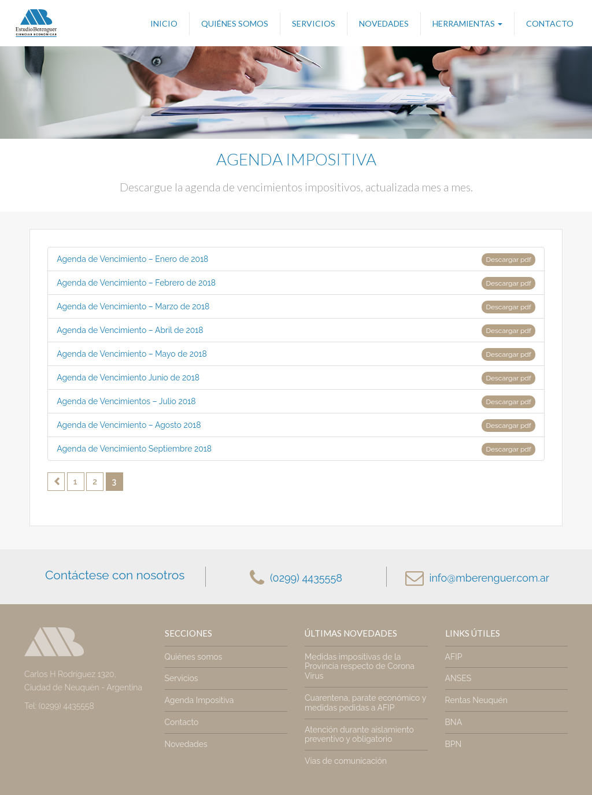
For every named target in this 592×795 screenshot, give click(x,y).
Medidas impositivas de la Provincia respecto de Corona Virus (360, 666)
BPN (453, 744)
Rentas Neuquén (476, 700)
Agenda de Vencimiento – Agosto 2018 (296, 425)
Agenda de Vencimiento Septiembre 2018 (296, 449)
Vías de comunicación (346, 761)
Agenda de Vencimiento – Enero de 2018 (296, 259)
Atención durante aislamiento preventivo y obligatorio (359, 734)
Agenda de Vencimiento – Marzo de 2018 (296, 307)
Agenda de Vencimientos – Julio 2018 (296, 401)
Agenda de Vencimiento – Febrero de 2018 (296, 283)
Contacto (550, 23)
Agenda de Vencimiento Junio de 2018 (296, 378)
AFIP (453, 656)
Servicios (313, 23)
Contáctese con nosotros (115, 575)
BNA (453, 722)
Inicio (163, 23)
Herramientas (467, 23)
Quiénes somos (234, 23)
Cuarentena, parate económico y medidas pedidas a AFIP (365, 702)
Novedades (384, 23)
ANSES (458, 678)
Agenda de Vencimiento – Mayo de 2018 (296, 354)
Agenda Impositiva (199, 700)
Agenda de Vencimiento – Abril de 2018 (296, 330)
